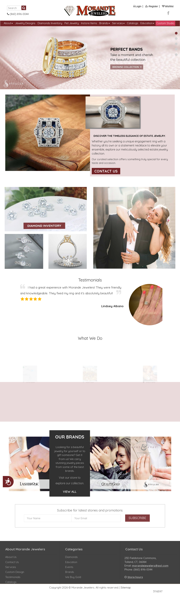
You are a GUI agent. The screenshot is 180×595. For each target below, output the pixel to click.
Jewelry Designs (25, 23)
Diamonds (71, 559)
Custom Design (14, 574)
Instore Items (89, 23)
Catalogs (132, 23)
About (8, 23)
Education (147, 23)
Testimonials (12, 579)
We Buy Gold (73, 579)
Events (69, 569)
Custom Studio (165, 23)
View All (69, 491)
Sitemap (126, 587)
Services (118, 23)
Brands (104, 23)
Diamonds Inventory (50, 23)
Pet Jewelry (72, 23)
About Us (11, 559)
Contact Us (106, 171)
